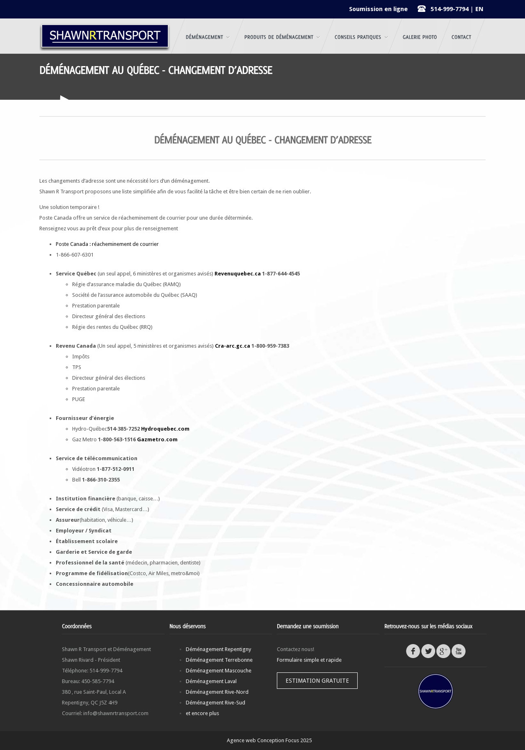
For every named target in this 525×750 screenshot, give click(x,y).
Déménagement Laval (211, 681)
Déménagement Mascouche (218, 670)
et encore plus (202, 713)
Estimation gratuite (317, 680)
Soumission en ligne (378, 9)
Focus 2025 (298, 740)
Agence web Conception (255, 740)
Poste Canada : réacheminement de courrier (107, 244)
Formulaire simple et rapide (309, 660)
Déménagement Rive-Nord (217, 692)
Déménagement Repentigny (218, 649)
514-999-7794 (449, 9)
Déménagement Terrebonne (219, 660)
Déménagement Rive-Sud (215, 703)
